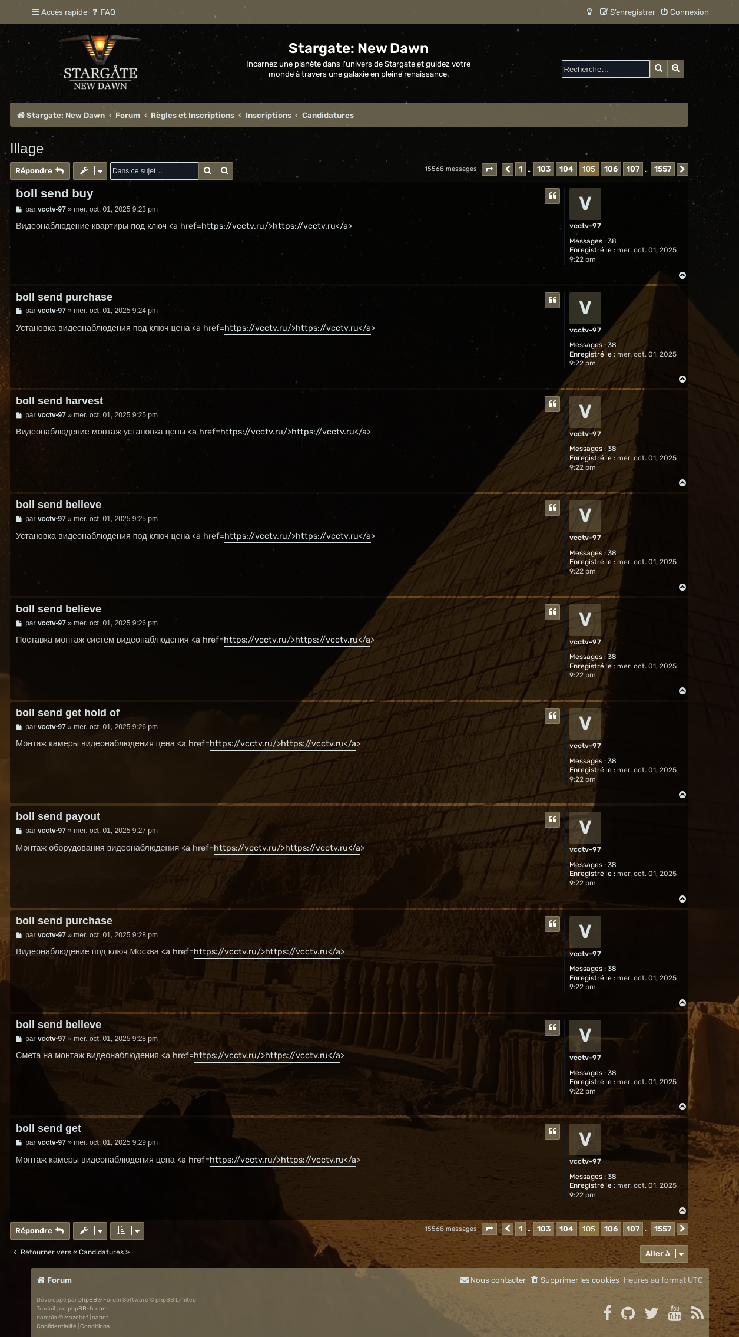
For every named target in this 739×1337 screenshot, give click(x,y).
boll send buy (54, 193)
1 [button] (520, 168)
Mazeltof (76, 1317)
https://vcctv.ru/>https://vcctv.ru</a (274, 226)
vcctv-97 (585, 226)
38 (612, 241)
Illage (27, 148)
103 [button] (544, 168)
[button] (489, 169)
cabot (100, 1317)
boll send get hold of (68, 713)
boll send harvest (59, 401)
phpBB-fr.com (88, 1308)
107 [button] (633, 168)
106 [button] (611, 168)
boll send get (48, 1128)
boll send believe (58, 505)
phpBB (87, 1299)
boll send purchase (64, 297)
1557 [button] (662, 168)
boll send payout (58, 816)
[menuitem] (102, 12)
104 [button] (566, 168)
